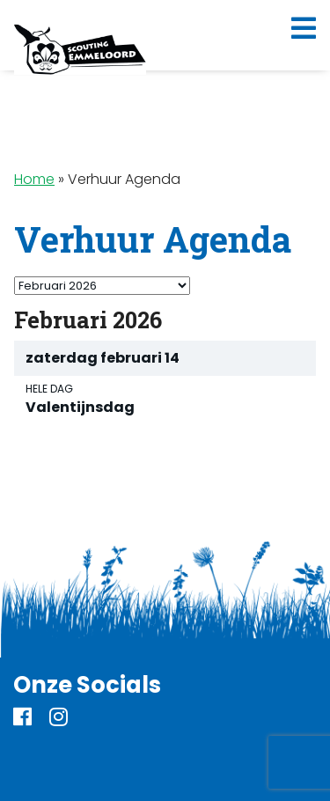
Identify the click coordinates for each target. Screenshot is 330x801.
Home (34, 179)
